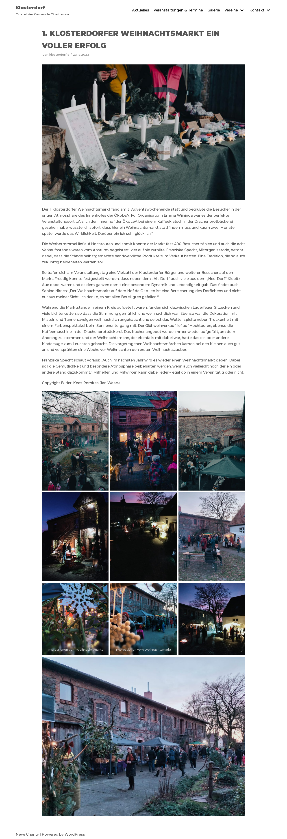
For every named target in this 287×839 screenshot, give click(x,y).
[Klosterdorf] (42, 10)
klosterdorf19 (59, 54)
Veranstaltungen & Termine (178, 10)
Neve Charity (27, 834)
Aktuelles (140, 10)
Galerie (213, 10)
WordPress (75, 834)
